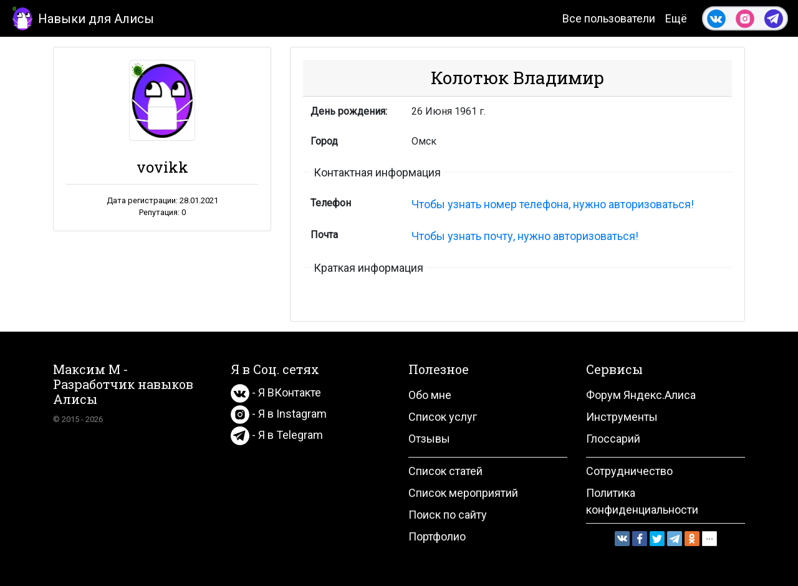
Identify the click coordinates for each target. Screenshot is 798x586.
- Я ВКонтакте (276, 392)
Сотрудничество (629, 471)
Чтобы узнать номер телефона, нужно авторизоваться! (552, 204)
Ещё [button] (676, 18)
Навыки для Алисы (82, 17)
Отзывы (429, 438)
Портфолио (437, 536)
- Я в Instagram (279, 413)
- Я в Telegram (277, 434)
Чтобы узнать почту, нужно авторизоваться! (524, 236)
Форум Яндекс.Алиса (641, 394)
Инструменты (622, 416)
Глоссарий (613, 438)
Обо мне (429, 394)
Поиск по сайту (447, 514)
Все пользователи (608, 18)
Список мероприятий (463, 492)
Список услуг (442, 416)
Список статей (445, 471)
